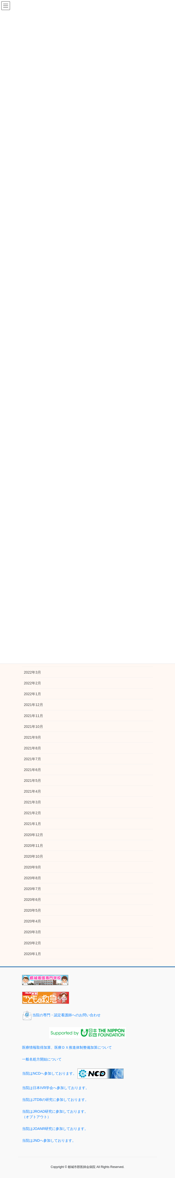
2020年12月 (33, 835)
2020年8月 (32, 878)
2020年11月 (33, 846)
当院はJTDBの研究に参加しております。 (55, 1100)
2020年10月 (33, 856)
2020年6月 (32, 900)
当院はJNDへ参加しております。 (49, 1140)
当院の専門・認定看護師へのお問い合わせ (61, 1015)
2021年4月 (32, 791)
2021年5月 (32, 780)
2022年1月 (32, 694)
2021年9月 (32, 737)
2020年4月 (32, 921)
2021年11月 (33, 716)
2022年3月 (32, 672)
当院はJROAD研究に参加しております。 (87, 1114)
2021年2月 (32, 813)
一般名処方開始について (42, 1059)
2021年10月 (33, 726)
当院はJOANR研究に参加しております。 (55, 1129)
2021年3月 (32, 802)
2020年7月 (32, 889)
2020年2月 (32, 943)
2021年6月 (32, 770)
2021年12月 (33, 705)
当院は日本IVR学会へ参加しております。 (55, 1088)
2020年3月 (32, 932)
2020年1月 (32, 954)
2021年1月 (32, 824)
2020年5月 (32, 910)
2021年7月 (32, 759)
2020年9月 (32, 867)
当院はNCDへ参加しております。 (49, 1073)
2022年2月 (32, 683)
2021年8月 (32, 748)
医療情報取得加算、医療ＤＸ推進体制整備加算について (67, 1047)
